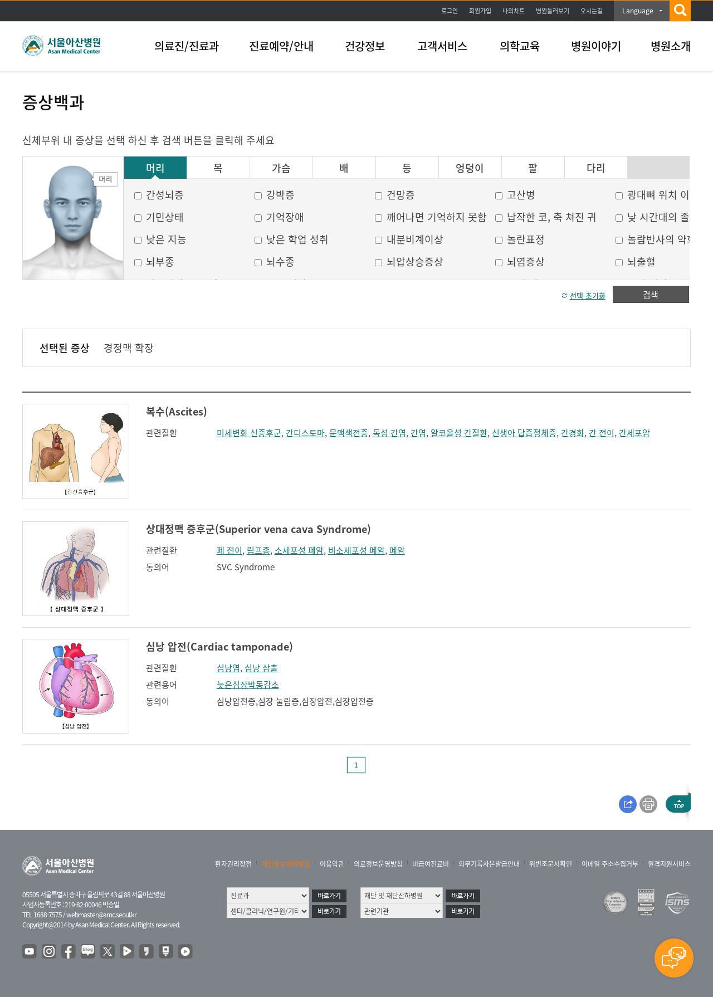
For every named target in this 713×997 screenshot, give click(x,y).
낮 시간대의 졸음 (663, 216)
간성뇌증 (165, 194)
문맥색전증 (348, 433)
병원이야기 (596, 46)
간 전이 (601, 433)
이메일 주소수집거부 (610, 864)
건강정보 (365, 46)
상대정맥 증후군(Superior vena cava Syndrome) (258, 528)
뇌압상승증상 (415, 261)
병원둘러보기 (552, 11)
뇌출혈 (641, 261)
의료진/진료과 (186, 46)
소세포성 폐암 (299, 550)
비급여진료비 (430, 864)
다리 (596, 168)
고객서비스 (442, 46)
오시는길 (591, 11)
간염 (418, 433)
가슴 (281, 168)
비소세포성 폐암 (356, 550)
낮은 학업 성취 (297, 239)
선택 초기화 (587, 295)
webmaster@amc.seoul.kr (101, 915)
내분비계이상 (415, 239)
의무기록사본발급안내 (489, 864)
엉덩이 (470, 168)
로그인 (449, 11)
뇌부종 (160, 261)
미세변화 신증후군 (249, 433)
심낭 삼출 (261, 668)
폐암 (397, 550)
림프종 (258, 550)
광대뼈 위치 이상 (663, 194)
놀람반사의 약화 (661, 239)
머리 (155, 168)
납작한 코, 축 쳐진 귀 (552, 216)
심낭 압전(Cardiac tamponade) (219, 646)
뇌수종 (280, 261)
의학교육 (520, 46)
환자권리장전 (233, 864)
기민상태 (165, 216)
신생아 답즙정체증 (524, 433)
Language (637, 11)
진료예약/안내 (281, 46)
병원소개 (671, 46)
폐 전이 (229, 550)
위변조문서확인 (550, 864)
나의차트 (513, 11)
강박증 (280, 194)
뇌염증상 (526, 261)
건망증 (401, 194)
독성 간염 (389, 433)
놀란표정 (526, 239)
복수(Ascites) (176, 411)
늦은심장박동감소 (248, 684)
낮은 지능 (166, 239)
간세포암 (634, 433)
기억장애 (285, 216)
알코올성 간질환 (459, 433)
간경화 (572, 433)
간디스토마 (305, 433)
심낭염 (228, 668)
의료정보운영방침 (378, 864)
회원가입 (480, 11)
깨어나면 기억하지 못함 (437, 216)
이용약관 (332, 864)
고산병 (521, 194)
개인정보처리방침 (285, 864)
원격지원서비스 (669, 864)
